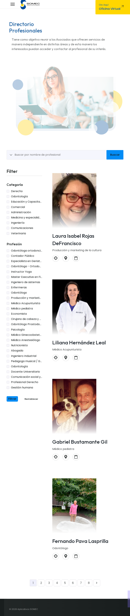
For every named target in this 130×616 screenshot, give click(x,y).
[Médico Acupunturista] (55, 357)
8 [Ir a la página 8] (89, 583)
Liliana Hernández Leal (79, 342)
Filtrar (12, 399)
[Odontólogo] (55, 556)
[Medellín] (65, 258)
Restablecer (31, 399)
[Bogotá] (65, 457)
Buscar (115, 155)
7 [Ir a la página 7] (81, 583)
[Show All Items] (11, 155)
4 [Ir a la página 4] (57, 583)
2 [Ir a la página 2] (41, 583)
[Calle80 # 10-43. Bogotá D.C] (65, 357)
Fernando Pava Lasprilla (80, 541)
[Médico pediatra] (55, 457)
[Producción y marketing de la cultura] (55, 258)
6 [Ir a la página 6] (73, 583)
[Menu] (12, 4)
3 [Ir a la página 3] (49, 583)
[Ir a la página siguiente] (96, 583)
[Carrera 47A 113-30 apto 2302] (65, 556)
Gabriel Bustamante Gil (79, 441)
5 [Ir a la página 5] (65, 583)
